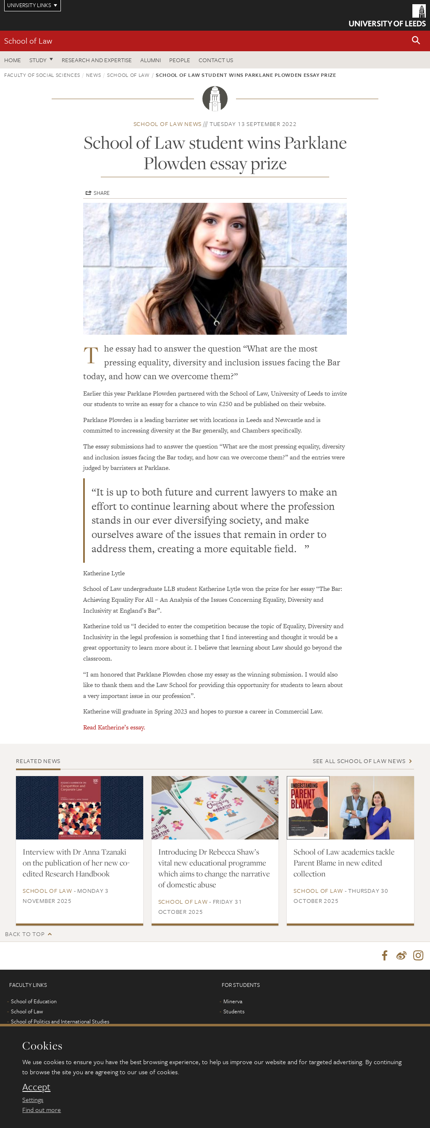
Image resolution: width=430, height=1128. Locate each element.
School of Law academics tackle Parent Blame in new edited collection (344, 862)
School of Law (28, 40)
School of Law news (168, 123)
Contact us (216, 59)
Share (102, 193)
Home (12, 59)
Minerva (232, 1001)
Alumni (150, 59)
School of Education (34, 1001)
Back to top (25, 933)
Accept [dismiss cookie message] (36, 1087)
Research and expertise (97, 59)
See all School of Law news (359, 760)
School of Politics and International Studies (60, 1021)
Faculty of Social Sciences (42, 75)
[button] (416, 41)
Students (233, 1011)
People (179, 59)
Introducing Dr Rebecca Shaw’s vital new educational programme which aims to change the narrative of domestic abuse (214, 868)
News (93, 75)
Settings (32, 1099)
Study (38, 59)
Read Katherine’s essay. (114, 727)
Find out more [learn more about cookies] (41, 1109)
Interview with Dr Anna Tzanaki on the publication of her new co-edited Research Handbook (76, 862)
